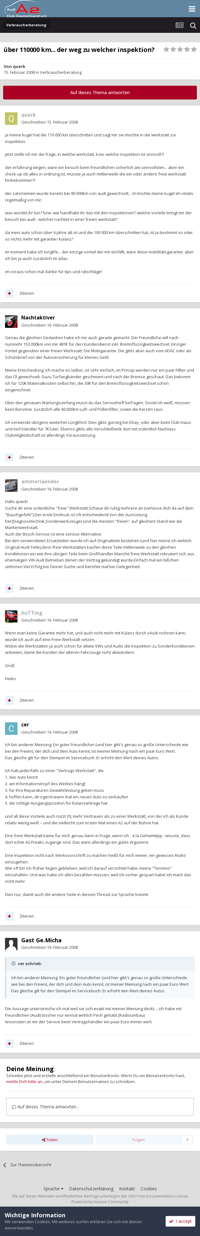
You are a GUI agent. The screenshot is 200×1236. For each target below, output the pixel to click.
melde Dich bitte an (24, 1081)
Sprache (53, 1189)
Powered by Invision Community (100, 1201)
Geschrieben (49, 122)
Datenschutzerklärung (91, 1189)
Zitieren (26, 293)
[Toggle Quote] (14, 963)
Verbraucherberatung (61, 72)
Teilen (50, 1139)
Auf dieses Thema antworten (100, 92)
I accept (180, 1221)
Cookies (149, 1189)
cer (25, 724)
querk (19, 66)
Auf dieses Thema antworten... (45, 1107)
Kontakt (127, 1189)
